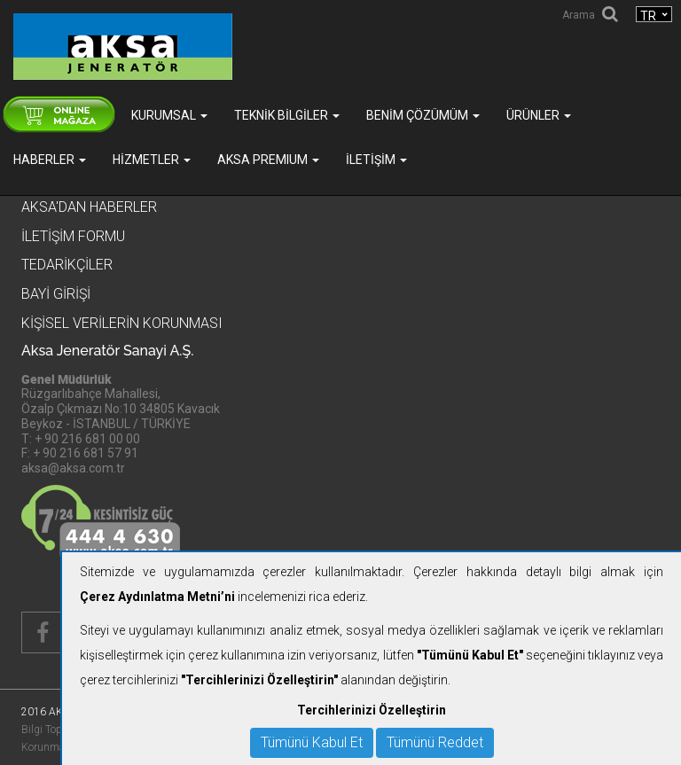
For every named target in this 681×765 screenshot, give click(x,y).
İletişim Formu (73, 236)
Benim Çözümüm (423, 115)
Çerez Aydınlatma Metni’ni (157, 596)
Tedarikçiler (67, 264)
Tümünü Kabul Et (312, 742)
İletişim (376, 159)
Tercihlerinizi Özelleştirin (371, 710)
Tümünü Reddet (435, 742)
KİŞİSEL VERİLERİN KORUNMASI (122, 323)
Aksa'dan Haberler (89, 207)
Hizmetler (152, 159)
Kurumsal (169, 115)
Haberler (49, 159)
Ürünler (538, 115)
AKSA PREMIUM (268, 159)
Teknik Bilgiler (287, 115)
